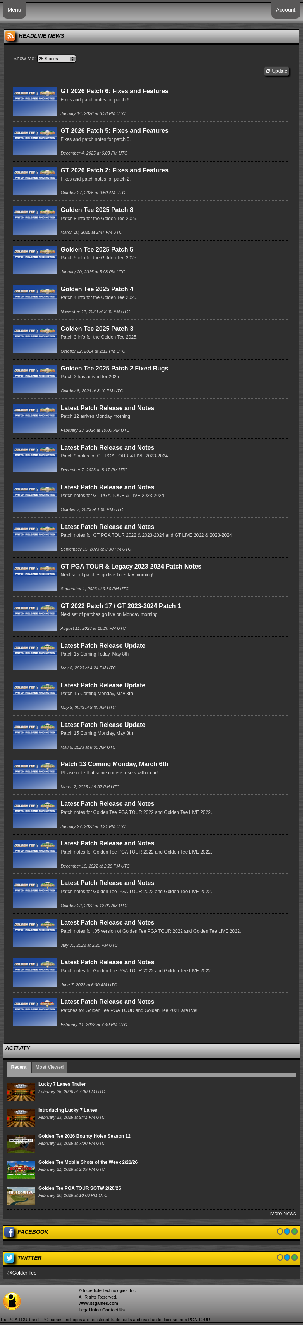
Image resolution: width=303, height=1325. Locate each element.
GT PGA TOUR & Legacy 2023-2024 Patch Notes (130, 566)
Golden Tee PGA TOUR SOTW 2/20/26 (79, 1188)
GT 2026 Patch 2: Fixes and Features (114, 170)
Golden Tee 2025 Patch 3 (96, 328)
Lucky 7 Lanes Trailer (62, 1084)
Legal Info (89, 1310)
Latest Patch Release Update (102, 645)
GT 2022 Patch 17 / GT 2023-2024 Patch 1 (120, 606)
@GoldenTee (21, 1273)
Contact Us (113, 1310)
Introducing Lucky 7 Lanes (67, 1110)
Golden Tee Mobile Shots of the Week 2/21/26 (88, 1162)
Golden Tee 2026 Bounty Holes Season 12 (84, 1136)
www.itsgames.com (98, 1303)
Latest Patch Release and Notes (107, 408)
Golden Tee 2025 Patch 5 (96, 249)
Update (276, 71)
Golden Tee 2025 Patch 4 (96, 289)
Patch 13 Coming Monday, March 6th (114, 764)
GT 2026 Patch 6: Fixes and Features (114, 91)
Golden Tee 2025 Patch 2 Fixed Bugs (114, 368)
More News (283, 1213)
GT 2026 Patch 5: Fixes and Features (114, 130)
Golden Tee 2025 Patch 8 (96, 210)
